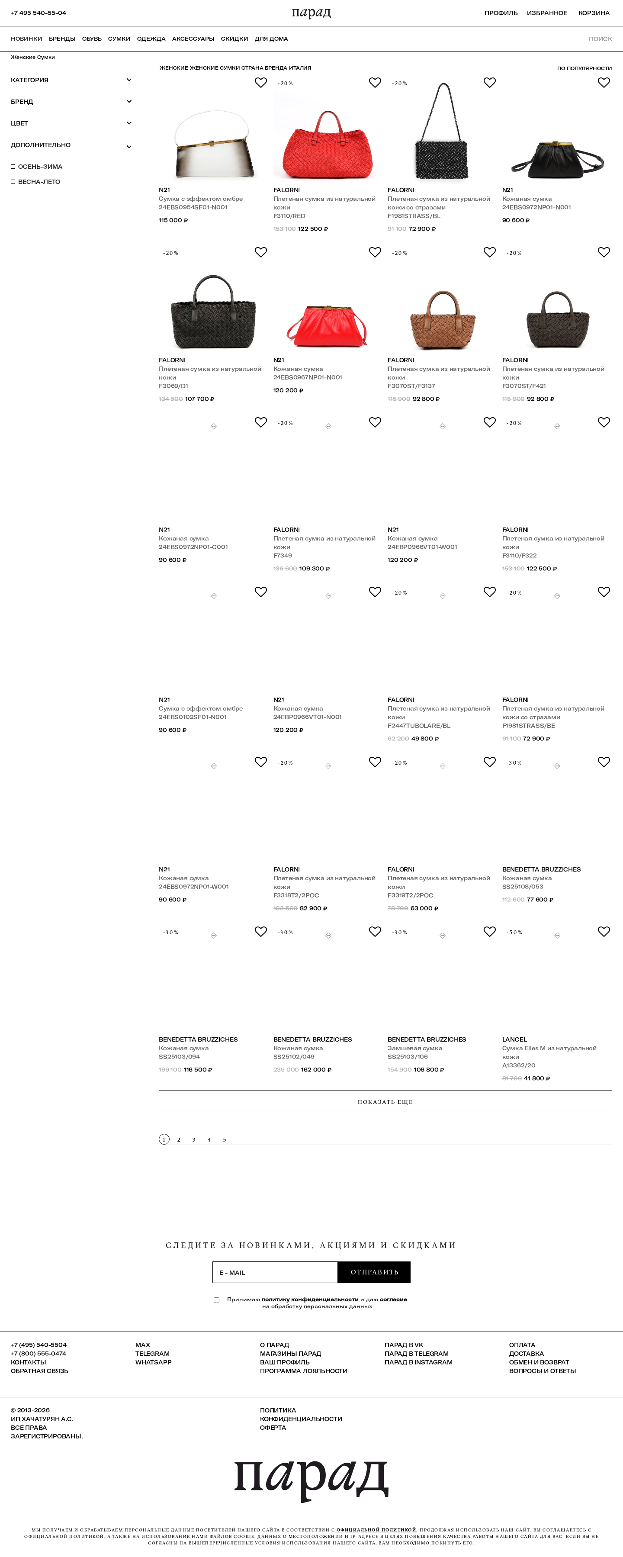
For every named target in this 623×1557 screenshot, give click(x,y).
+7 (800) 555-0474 (38, 1353)
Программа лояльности (303, 1370)
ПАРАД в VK (404, 1344)
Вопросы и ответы (542, 1370)
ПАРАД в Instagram (419, 1362)
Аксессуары (193, 38)
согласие (393, 1299)
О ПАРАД (274, 1344)
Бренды (62, 38)
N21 (164, 190)
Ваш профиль (285, 1362)
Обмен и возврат (539, 1362)
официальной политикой (375, 1530)
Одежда (151, 38)
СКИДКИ (234, 38)
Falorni (286, 190)
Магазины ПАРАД (290, 1353)
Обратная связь (39, 1370)
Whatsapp (153, 1362)
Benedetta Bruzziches (541, 869)
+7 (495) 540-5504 (39, 1344)
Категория (71, 80)
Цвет (71, 123)
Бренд (71, 101)
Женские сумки (33, 57)
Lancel (514, 1039)
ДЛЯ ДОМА (271, 38)
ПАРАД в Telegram (417, 1353)
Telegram (152, 1353)
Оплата (522, 1344)
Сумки (119, 38)
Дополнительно (71, 145)
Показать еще (385, 1101)
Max (142, 1344)
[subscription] (275, 1272)
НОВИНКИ (26, 38)
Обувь (92, 38)
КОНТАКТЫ (28, 1362)
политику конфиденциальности (311, 1299)
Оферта (273, 1427)
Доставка (526, 1353)
